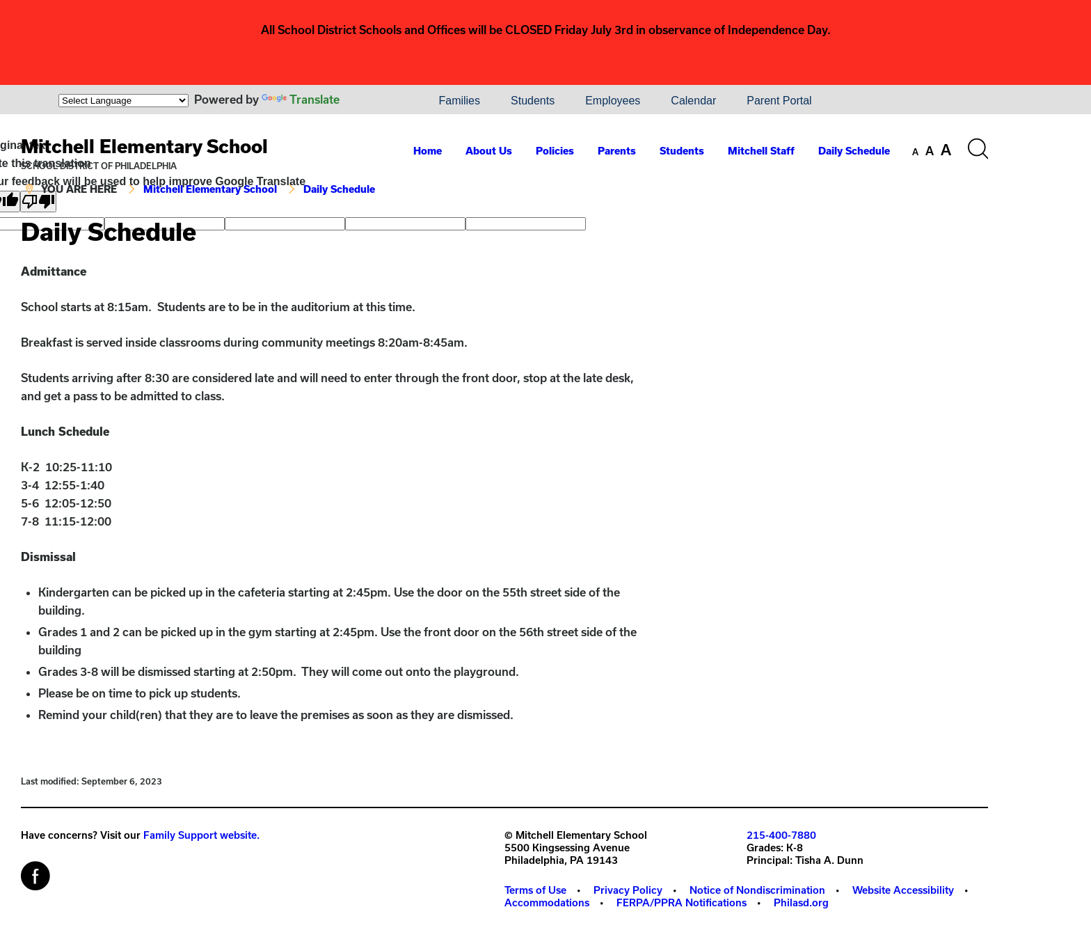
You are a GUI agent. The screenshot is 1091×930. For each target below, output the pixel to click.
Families (459, 101)
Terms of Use (535, 890)
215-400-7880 (781, 835)
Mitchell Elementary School (144, 146)
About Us (488, 151)
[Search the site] (977, 149)
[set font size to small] (915, 151)
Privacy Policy (628, 890)
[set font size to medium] (929, 151)
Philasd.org (801, 902)
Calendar (693, 101)
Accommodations (546, 902)
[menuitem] (375, 101)
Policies (555, 151)
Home (427, 151)
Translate (301, 99)
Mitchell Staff (761, 151)
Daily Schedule (854, 151)
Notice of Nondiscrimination (757, 890)
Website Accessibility (903, 890)
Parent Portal (779, 101)
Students (533, 101)
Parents (617, 151)
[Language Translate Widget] (123, 100)
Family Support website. (201, 835)
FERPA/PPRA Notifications (681, 902)
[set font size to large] (946, 149)
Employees (612, 101)
